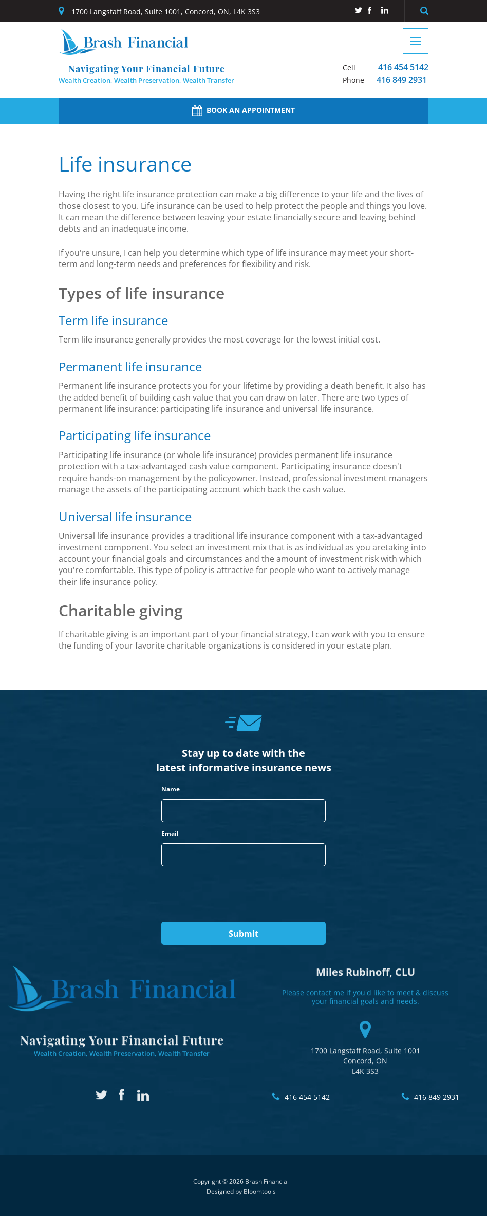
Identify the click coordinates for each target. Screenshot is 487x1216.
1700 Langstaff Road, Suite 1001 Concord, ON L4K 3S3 (365, 1042)
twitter (358, 10)
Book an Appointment (243, 110)
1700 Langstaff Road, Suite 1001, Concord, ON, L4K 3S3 (165, 11)
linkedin (385, 10)
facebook (372, 10)
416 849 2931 (385, 80)
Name (170, 789)
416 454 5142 (385, 67)
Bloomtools (260, 1197)
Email (170, 834)
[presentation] (239, 895)
